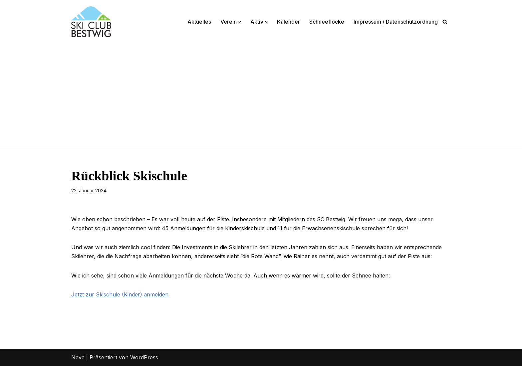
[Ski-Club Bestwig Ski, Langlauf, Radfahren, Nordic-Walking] (91, 22)
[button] (239, 22)
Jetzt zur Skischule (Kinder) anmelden (119, 294)
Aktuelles (199, 21)
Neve (78, 357)
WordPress (144, 357)
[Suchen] (444, 21)
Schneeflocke (326, 21)
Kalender (288, 21)
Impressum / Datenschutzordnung (396, 21)
